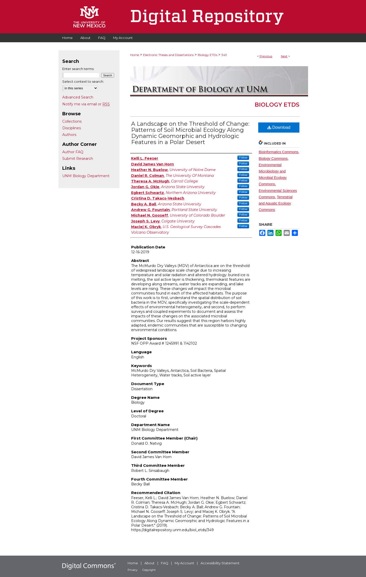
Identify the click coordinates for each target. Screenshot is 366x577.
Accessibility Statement (220, 563)
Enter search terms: (78, 69)
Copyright (149, 570)
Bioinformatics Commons (278, 152)
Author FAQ (72, 152)
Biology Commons (273, 159)
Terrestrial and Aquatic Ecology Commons (276, 203)
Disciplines (71, 128)
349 (224, 55)
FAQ (164, 563)
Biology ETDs (207, 55)
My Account (184, 563)
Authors (69, 134)
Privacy (133, 570)
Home (134, 55)
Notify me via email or (86, 104)
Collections (72, 121)
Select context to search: (83, 81)
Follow (243, 157)
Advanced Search (77, 97)
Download (279, 127)
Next (284, 56)
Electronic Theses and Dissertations (168, 55)
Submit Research (77, 158)
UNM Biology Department (86, 176)
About (149, 563)
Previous (266, 56)
